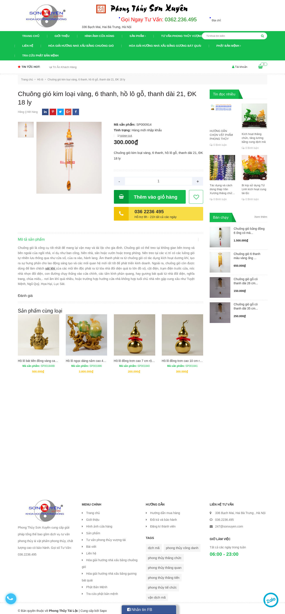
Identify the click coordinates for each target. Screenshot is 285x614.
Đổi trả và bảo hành (163, 515)
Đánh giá (126, 136)
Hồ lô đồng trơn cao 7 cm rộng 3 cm (138, 356)
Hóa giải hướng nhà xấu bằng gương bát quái (165, 45)
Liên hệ (27, 45)
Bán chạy (220, 217)
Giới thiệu (62, 36)
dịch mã (154, 543)
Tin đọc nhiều (224, 94)
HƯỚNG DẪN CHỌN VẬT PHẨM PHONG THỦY (221, 134)
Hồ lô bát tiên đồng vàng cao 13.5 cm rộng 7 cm (50, 356)
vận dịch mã (157, 593)
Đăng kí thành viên (163, 522)
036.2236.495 (224, 515)
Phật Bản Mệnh (228, 45)
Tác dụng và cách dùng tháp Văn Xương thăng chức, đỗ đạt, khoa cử (222, 189)
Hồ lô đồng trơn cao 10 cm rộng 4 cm (187, 356)
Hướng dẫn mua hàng (165, 508)
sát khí (61, 272)
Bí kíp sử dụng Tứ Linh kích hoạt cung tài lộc (254, 189)
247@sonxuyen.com (229, 522)
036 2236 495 (149, 211)
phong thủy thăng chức (165, 553)
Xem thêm (260, 216)
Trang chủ (30, 36)
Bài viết (91, 542)
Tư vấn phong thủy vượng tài (184, 36)
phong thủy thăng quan (165, 563)
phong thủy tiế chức (162, 583)
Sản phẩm (138, 36)
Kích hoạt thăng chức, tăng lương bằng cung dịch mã (254, 137)
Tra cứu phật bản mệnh (40, 55)
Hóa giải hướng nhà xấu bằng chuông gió (81, 45)
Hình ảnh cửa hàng (99, 36)
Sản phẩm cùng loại (40, 306)
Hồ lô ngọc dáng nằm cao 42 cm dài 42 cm (95, 356)
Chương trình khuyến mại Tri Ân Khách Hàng (55, 67)
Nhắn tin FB (139, 609)
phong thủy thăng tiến (164, 573)
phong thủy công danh (182, 543)
